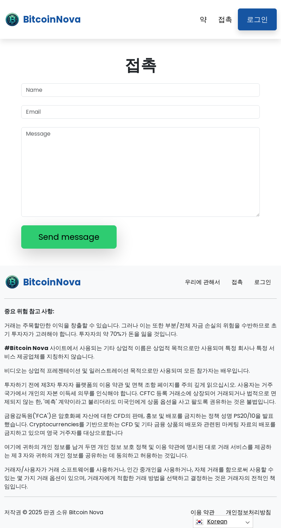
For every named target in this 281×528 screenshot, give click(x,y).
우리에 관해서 (202, 282)
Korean (211, 521)
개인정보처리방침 (248, 512)
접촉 (225, 19)
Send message (69, 237)
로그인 (257, 19)
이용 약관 (203, 512)
